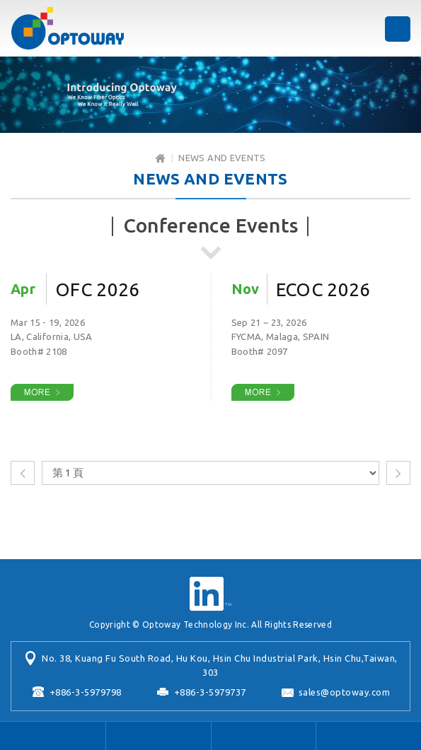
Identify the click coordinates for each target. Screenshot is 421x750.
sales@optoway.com (345, 692)
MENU (397, 29)
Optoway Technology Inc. (67, 28)
